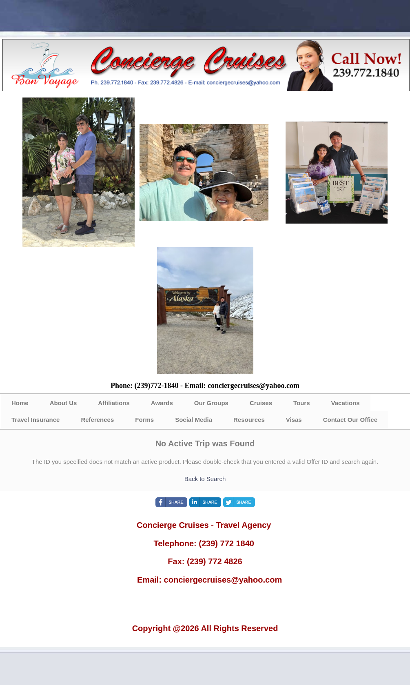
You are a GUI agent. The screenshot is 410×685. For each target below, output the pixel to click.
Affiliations (114, 402)
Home (20, 402)
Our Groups (211, 402)
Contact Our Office (350, 419)
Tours (301, 402)
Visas (294, 419)
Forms (144, 419)
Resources (249, 419)
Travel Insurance (35, 419)
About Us (63, 402)
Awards (162, 402)
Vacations (345, 402)
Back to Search (205, 478)
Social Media (193, 419)
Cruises (261, 402)
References (97, 419)
